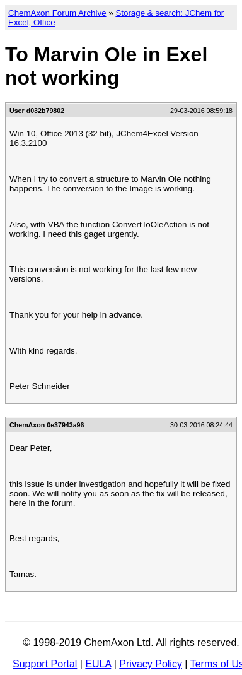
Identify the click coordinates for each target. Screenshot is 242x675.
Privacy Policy (150, 664)
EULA (98, 664)
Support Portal (45, 664)
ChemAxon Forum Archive (57, 13)
